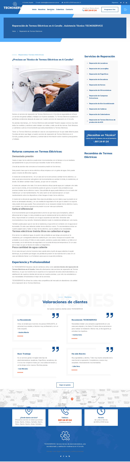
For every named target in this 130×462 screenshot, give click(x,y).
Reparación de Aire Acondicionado (101, 103)
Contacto (69, 9)
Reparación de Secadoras (98, 79)
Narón (22, 422)
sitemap (49, 451)
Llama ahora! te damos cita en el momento (101, 138)
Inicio (34, 9)
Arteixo (27, 422)
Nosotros (41, 9)
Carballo (34, 422)
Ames (17, 422)
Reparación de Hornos (97, 85)
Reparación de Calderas (98, 109)
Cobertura (60, 9)
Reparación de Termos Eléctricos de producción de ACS (102, 121)
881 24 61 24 (90, 10)
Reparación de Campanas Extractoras (98, 97)
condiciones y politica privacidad (72, 451)
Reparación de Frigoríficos (98, 74)
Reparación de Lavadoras (98, 63)
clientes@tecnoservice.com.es (50, 2)
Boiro (17, 424)
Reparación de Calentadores (99, 114)
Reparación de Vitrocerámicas (100, 90)
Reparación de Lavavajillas (99, 68)
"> (15, 5)
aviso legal (56, 451)
